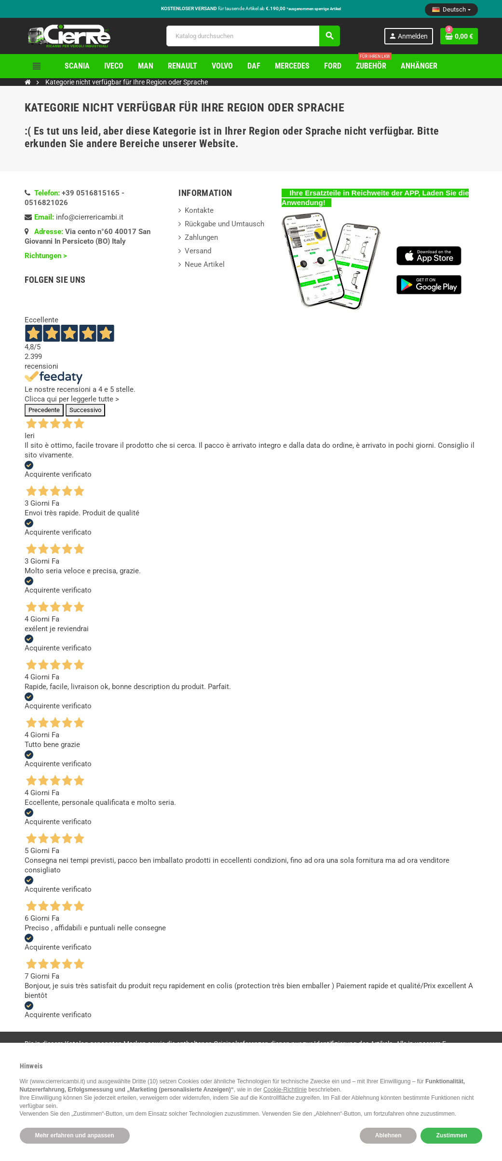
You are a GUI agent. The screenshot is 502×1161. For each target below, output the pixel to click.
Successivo (85, 410)
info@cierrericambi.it (89, 217)
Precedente (44, 410)
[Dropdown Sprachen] (451, 9)
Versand (198, 251)
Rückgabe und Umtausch (224, 224)
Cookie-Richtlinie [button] (285, 1089)
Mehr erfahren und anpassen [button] (74, 1135)
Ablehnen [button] (388, 1135)
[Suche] (252, 36)
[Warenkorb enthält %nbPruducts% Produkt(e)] (459, 36)
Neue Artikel (205, 264)
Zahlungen (201, 237)
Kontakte (199, 210)
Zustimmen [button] (451, 1135)
